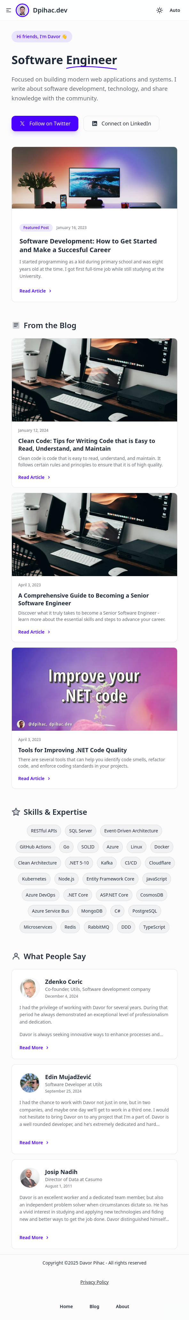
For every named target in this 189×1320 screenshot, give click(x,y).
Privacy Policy (94, 1282)
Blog (94, 1306)
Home (66, 1306)
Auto (175, 10)
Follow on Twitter (45, 123)
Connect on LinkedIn (121, 123)
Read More (35, 1047)
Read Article (36, 291)
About (122, 1306)
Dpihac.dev (50, 10)
